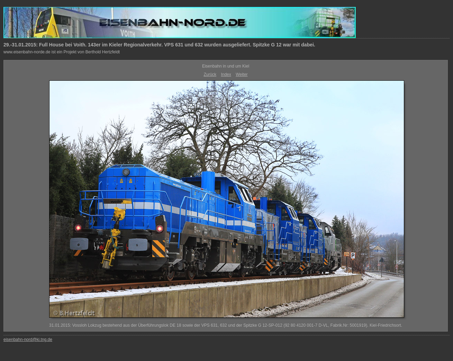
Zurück (209, 74)
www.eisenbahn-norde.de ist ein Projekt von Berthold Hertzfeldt (61, 52)
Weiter (241, 74)
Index (226, 74)
